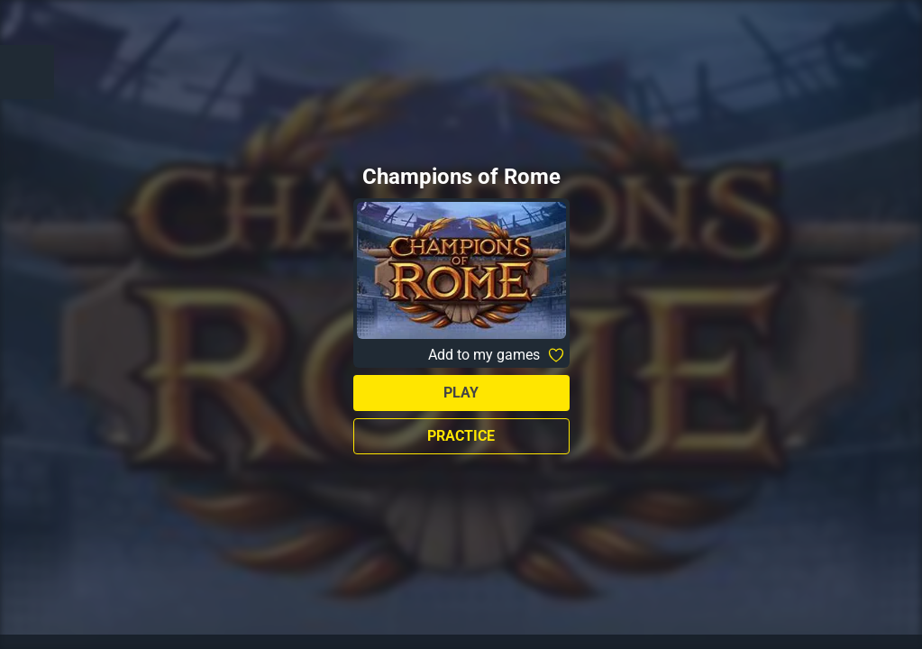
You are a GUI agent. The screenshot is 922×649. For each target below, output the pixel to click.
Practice (461, 435)
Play (461, 392)
